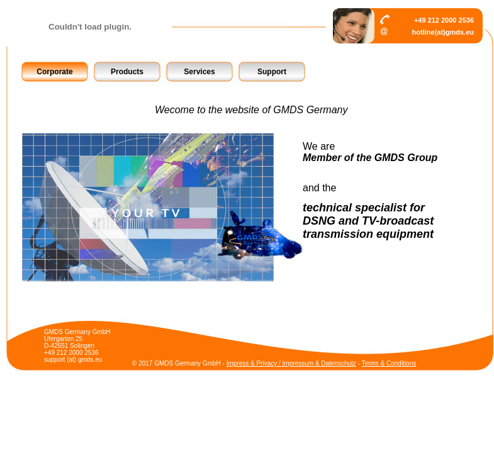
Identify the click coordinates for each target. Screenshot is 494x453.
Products (127, 71)
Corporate (54, 71)
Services (199, 71)
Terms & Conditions (389, 363)
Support (271, 71)
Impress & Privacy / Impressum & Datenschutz (291, 363)
